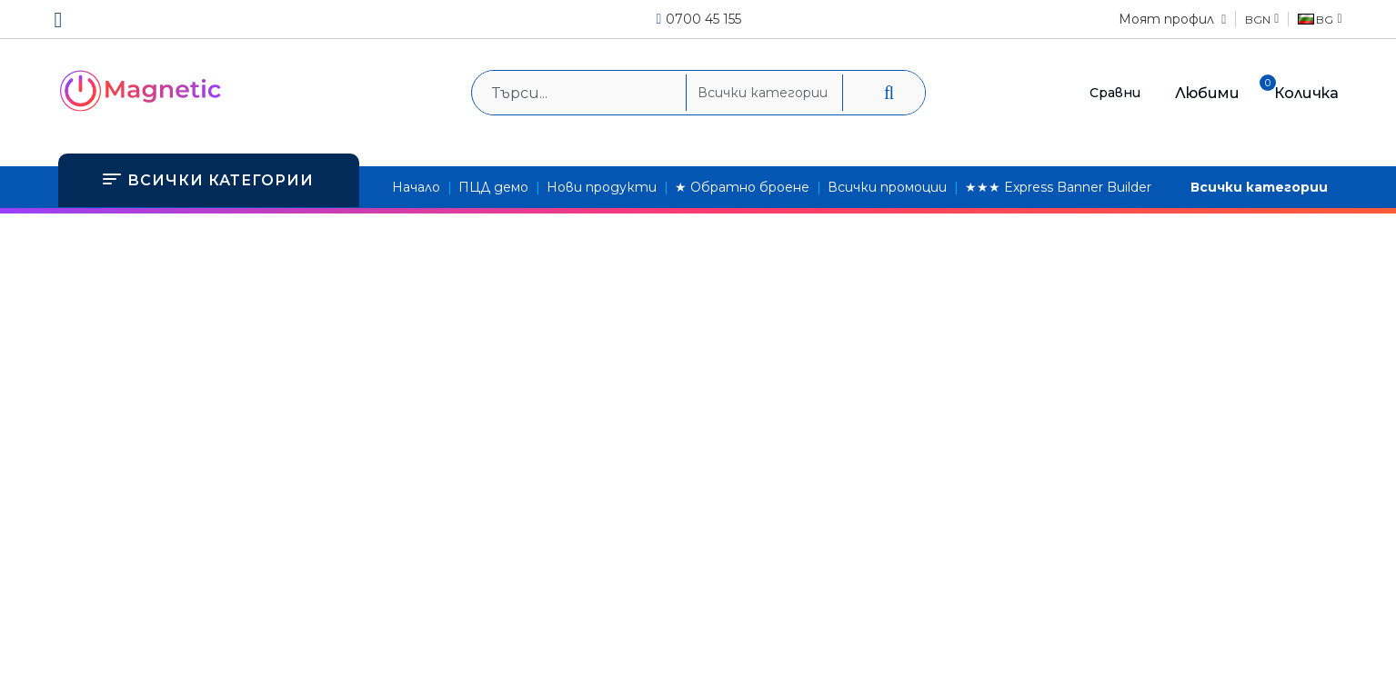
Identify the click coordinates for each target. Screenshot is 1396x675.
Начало (416, 187)
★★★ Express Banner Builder (1058, 187)
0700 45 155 (703, 19)
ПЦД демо (493, 187)
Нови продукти (602, 187)
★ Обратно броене (742, 187)
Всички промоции (887, 187)
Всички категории (1259, 187)
